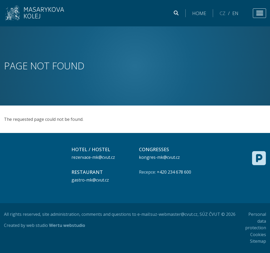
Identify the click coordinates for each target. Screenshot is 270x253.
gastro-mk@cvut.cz (90, 180)
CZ (222, 13)
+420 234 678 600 (174, 172)
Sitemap (258, 241)
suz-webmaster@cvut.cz (173, 214)
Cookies (258, 234)
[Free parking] (259, 158)
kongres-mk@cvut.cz (159, 157)
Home (199, 13)
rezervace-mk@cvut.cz (93, 157)
